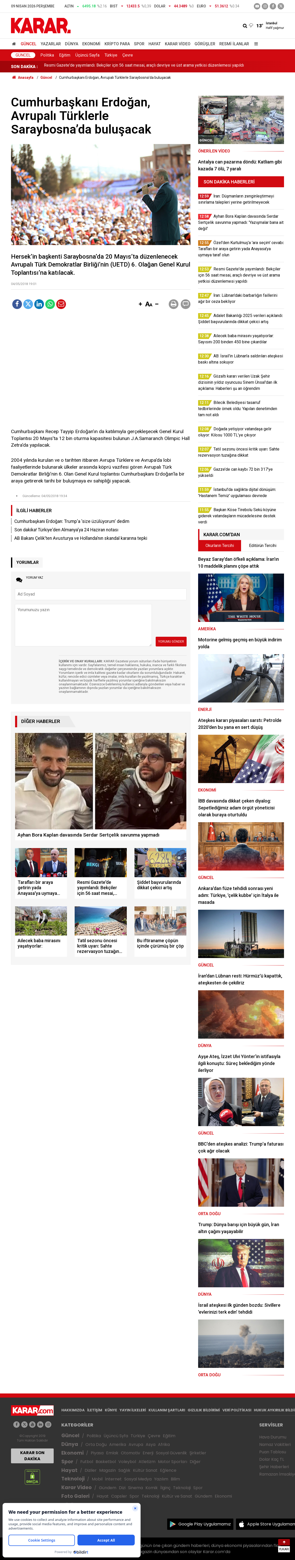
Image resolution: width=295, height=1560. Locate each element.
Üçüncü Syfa (116, 1436)
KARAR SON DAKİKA (32, 1456)
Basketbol (106, 1462)
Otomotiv (130, 1453)
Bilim (175, 1479)
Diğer (195, 1462)
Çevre (127, 55)
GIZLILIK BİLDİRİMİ (204, 1410)
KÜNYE (111, 1410)
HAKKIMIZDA (73, 1410)
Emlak (112, 1453)
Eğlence (168, 1470)
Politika (47, 55)
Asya (150, 1444)
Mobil (97, 1479)
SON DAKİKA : (24, 66)
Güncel (29, 43)
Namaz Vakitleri (275, 1444)
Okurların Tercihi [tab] (220, 545)
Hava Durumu (272, 1437)
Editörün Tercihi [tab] (262, 545)
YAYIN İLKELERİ (133, 1410)
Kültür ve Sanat (177, 1496)
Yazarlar (51, 43)
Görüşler (205, 43)
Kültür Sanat (145, 1470)
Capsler (119, 1496)
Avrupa (136, 1444)
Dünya (71, 43)
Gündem (107, 1488)
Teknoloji (73, 1478)
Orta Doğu (96, 1444)
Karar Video (177, 43)
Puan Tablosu (272, 1452)
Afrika (164, 1444)
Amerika (117, 1444)
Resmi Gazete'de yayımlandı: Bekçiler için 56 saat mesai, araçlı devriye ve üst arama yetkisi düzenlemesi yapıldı (144, 66)
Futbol (86, 1462)
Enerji (148, 1453)
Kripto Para (117, 43)
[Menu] (255, 44)
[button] (140, 304)
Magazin (107, 1470)
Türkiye (111, 55)
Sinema (135, 1488)
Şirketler (197, 1453)
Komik (151, 1488)
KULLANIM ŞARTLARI (167, 1410)
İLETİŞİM (94, 1410)
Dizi (122, 1488)
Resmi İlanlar (234, 43)
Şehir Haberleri (274, 1467)
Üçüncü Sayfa (87, 55)
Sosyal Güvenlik (171, 1453)
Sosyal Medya (138, 1479)
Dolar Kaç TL (271, 1459)
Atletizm (147, 1462)
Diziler (91, 1470)
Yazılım (161, 1479)
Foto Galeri (75, 1496)
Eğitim (64, 55)
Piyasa (97, 1453)
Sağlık (124, 1470)
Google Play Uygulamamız (204, 1524)
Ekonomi (91, 43)
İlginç (165, 1488)
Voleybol (127, 1462)
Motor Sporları (172, 1462)
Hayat (155, 43)
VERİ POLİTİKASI (236, 1410)
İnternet (113, 1479)
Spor (139, 43)
